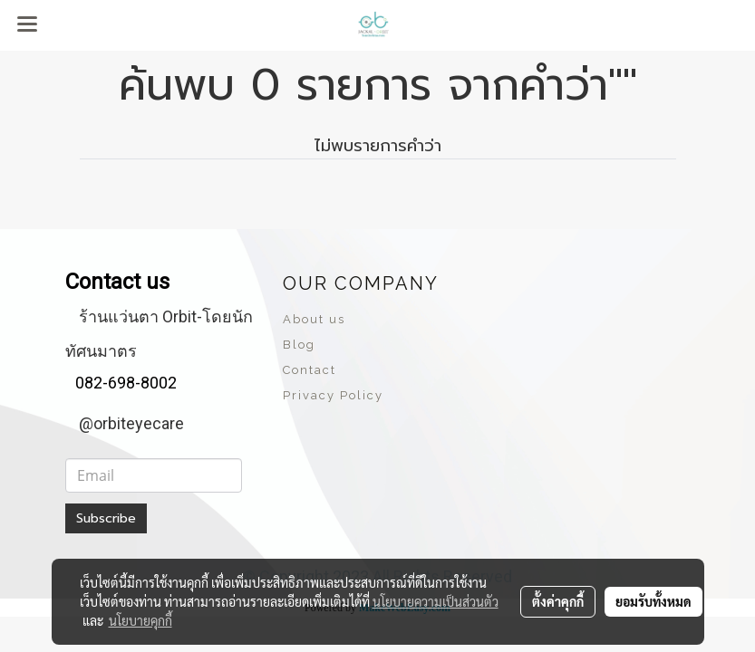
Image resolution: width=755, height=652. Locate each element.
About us (314, 319)
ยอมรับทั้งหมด (653, 601)
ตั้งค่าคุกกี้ (558, 601)
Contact (309, 370)
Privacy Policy (333, 395)
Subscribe (106, 518)
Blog (299, 344)
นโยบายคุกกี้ (140, 620)
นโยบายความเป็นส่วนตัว (435, 601)
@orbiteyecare (131, 423)
